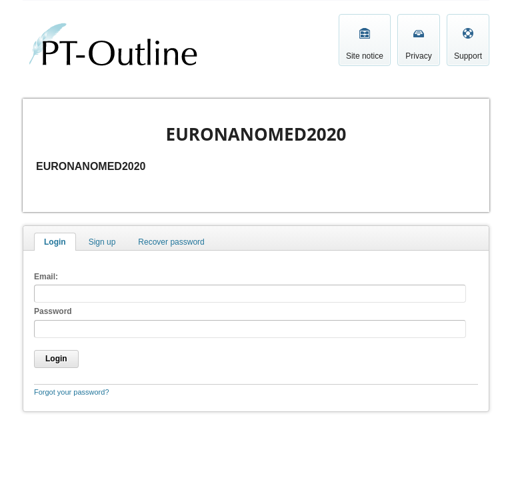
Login (55, 242)
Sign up (102, 242)
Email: (46, 276)
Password (53, 311)
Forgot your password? (71, 392)
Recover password (171, 242)
